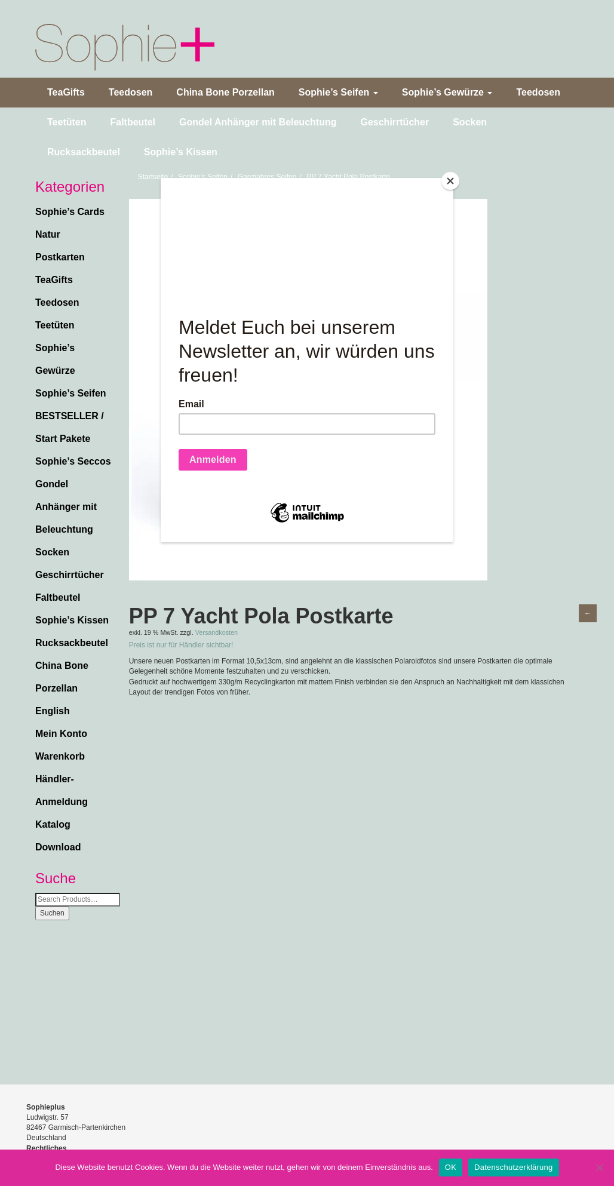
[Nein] (599, 1167)
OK (450, 1167)
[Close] (450, 181)
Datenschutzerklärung (513, 1167)
